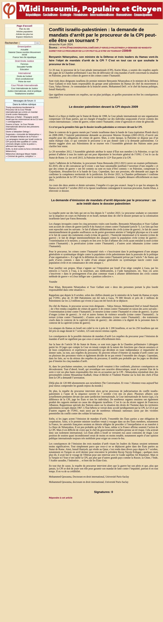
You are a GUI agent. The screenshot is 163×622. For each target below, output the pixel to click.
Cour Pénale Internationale (24, 85)
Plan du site (24, 29)
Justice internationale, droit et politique (24, 91)
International (24, 73)
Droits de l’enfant (24, 76)
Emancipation (24, 46)
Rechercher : (12, 43)
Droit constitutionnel (24, 79)
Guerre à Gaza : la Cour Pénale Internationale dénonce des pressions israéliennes (22, 126)
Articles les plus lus (24, 34)
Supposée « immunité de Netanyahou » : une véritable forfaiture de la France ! (24, 135)
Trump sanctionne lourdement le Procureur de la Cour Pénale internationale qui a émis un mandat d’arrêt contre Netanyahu (21, 111)
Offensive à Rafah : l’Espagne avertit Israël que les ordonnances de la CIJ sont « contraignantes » (24, 119)
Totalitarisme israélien (24, 93)
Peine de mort (24, 81)
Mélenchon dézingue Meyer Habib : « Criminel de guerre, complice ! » (21, 155)
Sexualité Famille (24, 67)
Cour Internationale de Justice (24, 88)
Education (24, 69)
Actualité (24, 49)
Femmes (24, 64)
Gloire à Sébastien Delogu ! (18, 131)
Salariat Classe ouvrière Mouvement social (24, 53)
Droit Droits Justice (24, 61)
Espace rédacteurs (24, 37)
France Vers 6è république (24, 57)
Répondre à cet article (60, 498)
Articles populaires (24, 31)
